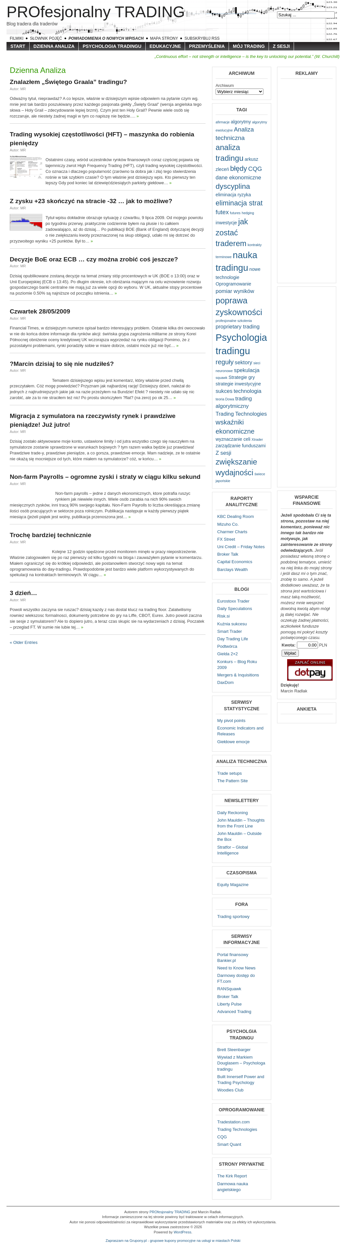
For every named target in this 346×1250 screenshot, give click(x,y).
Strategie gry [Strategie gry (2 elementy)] (242, 377)
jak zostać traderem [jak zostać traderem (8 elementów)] (232, 232)
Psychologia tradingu (112, 46)
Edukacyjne (165, 46)
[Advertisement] (307, 180)
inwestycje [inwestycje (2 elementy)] (226, 222)
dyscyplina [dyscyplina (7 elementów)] (233, 186)
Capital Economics (234, 561)
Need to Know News (236, 967)
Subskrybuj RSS (202, 38)
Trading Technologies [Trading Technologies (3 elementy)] (241, 414)
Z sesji (281, 46)
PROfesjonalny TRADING (96, 12)
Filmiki (16, 38)
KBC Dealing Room (235, 516)
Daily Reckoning (232, 812)
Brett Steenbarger (234, 1049)
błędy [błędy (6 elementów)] (238, 168)
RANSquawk (229, 988)
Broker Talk (227, 554)
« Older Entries (23, 642)
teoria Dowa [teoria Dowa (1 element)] (225, 399)
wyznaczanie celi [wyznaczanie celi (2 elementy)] (233, 439)
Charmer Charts (232, 531)
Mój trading (249, 46)
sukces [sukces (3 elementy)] (224, 391)
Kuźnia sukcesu (232, 623)
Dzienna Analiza (54, 46)
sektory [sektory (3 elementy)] (243, 362)
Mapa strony (164, 38)
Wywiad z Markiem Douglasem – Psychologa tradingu (241, 1063)
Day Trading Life (232, 638)
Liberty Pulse (229, 1004)
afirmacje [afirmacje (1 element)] (223, 122)
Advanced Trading (234, 1011)
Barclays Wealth (232, 569)
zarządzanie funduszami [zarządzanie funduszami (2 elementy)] (241, 445)
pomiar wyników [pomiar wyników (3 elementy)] (235, 291)
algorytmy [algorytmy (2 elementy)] (241, 121)
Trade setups (229, 773)
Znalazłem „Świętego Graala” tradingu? (68, 81)
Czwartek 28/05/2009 (40, 311)
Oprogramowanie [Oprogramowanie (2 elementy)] (233, 283)
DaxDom (225, 682)
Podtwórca (227, 646)
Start (17, 46)
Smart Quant (229, 1144)
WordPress (182, 1232)
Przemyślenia (207, 46)
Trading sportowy (233, 916)
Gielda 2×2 (227, 653)
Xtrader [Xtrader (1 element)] (257, 439)
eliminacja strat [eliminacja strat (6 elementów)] (239, 203)
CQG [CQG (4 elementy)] (255, 168)
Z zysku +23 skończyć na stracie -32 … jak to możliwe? (91, 201)
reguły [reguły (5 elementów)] (224, 362)
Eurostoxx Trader (233, 601)
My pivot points (231, 720)
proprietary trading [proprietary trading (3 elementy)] (238, 327)
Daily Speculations (234, 608)
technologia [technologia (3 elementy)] (247, 391)
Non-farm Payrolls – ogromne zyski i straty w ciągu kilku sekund (105, 476)
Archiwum (225, 85)
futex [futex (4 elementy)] (222, 212)
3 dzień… (23, 593)
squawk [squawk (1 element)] (221, 378)
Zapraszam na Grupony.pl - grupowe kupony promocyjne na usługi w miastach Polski (173, 1241)
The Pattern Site (232, 780)
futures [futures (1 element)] (235, 213)
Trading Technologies (237, 1129)
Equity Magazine (232, 884)
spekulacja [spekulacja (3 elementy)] (247, 370)
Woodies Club (230, 1090)
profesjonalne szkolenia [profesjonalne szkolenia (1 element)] (234, 321)
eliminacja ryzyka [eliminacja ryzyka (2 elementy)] (233, 194)
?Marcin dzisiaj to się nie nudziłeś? (62, 363)
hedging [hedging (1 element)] (248, 213)
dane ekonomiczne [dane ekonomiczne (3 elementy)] (238, 177)
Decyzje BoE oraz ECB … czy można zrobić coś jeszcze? (94, 259)
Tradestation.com (233, 1121)
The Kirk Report (232, 1176)
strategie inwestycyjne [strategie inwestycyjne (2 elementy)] (238, 383)
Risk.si (223, 616)
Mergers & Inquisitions (238, 675)
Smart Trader (229, 631)
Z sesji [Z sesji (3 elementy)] (223, 453)
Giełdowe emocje (233, 741)
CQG (222, 1136)
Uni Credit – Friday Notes (241, 546)
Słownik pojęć (46, 38)
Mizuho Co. (228, 524)
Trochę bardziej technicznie (50, 535)
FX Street (226, 539)
